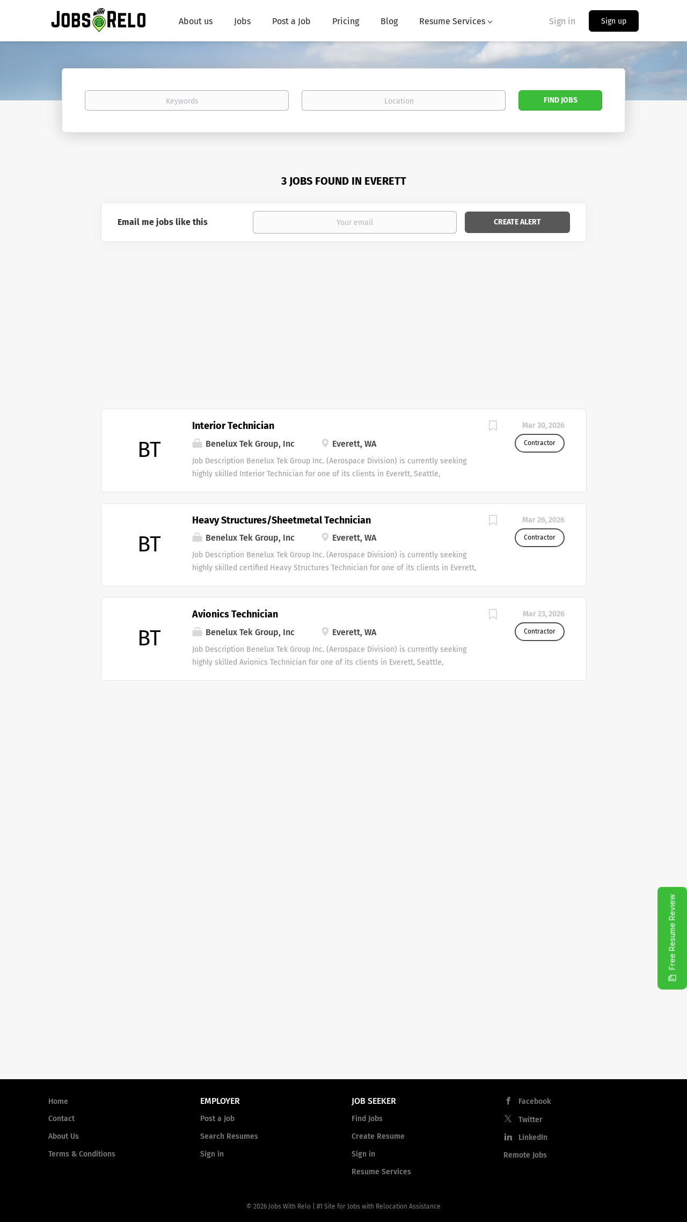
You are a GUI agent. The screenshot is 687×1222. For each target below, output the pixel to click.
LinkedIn (532, 1137)
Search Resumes (229, 1136)
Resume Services (381, 1171)
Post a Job (217, 1118)
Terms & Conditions (81, 1154)
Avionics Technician (235, 614)
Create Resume (378, 1136)
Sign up (613, 21)
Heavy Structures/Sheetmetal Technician (281, 520)
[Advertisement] (344, 328)
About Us (63, 1136)
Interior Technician (233, 426)
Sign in (562, 21)
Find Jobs (561, 100)
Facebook (534, 1101)
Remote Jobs (525, 1155)
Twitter (530, 1119)
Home (58, 1101)
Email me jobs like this (163, 222)
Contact (61, 1118)
